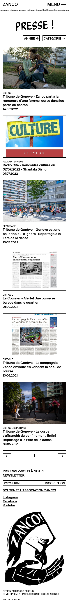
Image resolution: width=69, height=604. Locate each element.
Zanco (10, 4)
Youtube (9, 505)
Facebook (10, 501)
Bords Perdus (25, 591)
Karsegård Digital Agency (43, 594)
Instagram (10, 497)
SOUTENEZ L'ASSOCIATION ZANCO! (29, 490)
